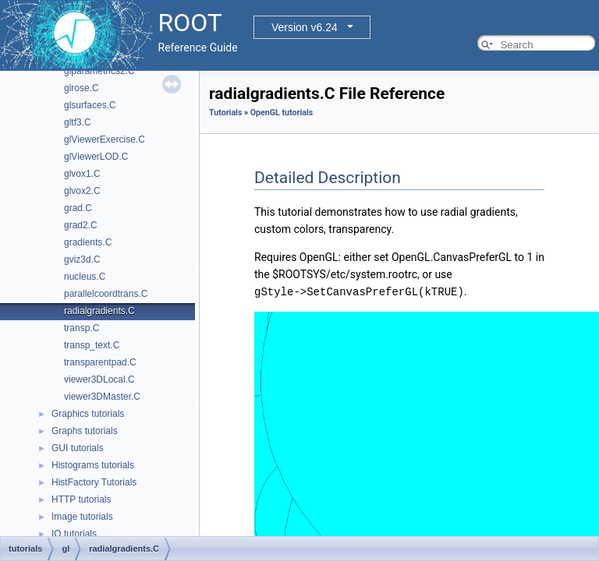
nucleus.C (84, 276)
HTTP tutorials (81, 499)
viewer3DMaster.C (102, 396)
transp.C (81, 328)
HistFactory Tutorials (93, 482)
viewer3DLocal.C (99, 379)
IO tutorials (74, 533)
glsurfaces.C (90, 105)
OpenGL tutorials (282, 113)
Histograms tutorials (92, 465)
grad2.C (80, 225)
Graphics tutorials (87, 413)
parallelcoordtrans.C (105, 293)
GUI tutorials (77, 448)
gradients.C (88, 242)
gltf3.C (77, 122)
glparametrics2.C (99, 70)
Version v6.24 (304, 27)
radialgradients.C (99, 310)
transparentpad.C (100, 362)
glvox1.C (82, 173)
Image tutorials (82, 516)
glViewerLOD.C (96, 156)
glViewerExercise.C (104, 139)
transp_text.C (91, 345)
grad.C (78, 208)
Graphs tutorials (84, 430)
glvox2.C (82, 190)
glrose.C (81, 88)
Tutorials (225, 113)
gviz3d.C (82, 259)
